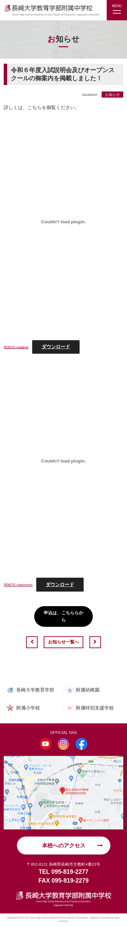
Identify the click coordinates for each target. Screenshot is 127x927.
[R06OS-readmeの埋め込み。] (63, 221)
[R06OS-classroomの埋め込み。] (63, 461)
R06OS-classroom (19, 585)
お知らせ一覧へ (63, 642)
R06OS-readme (17, 347)
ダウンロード (58, 346)
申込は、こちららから (63, 616)
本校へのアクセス (63, 846)
